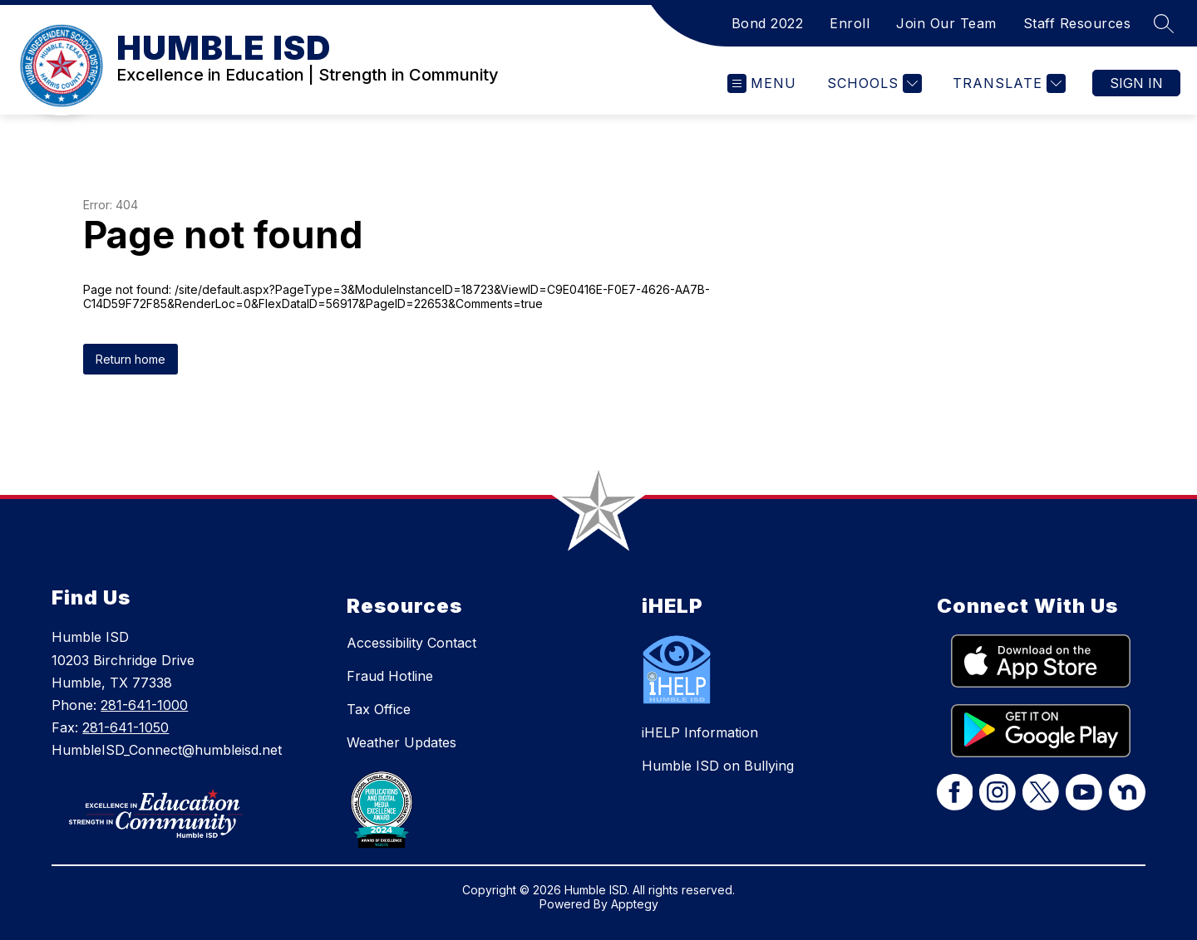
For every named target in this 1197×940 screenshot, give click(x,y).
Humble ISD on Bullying (718, 765)
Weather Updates (401, 742)
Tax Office (379, 709)
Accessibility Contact (411, 642)
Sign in (1136, 83)
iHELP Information (700, 732)
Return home (130, 359)
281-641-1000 (144, 705)
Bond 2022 (768, 23)
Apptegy (634, 904)
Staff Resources (1077, 23)
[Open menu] (761, 83)
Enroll (849, 23)
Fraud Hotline (390, 676)
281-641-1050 (125, 727)
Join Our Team (946, 23)
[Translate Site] (1007, 83)
